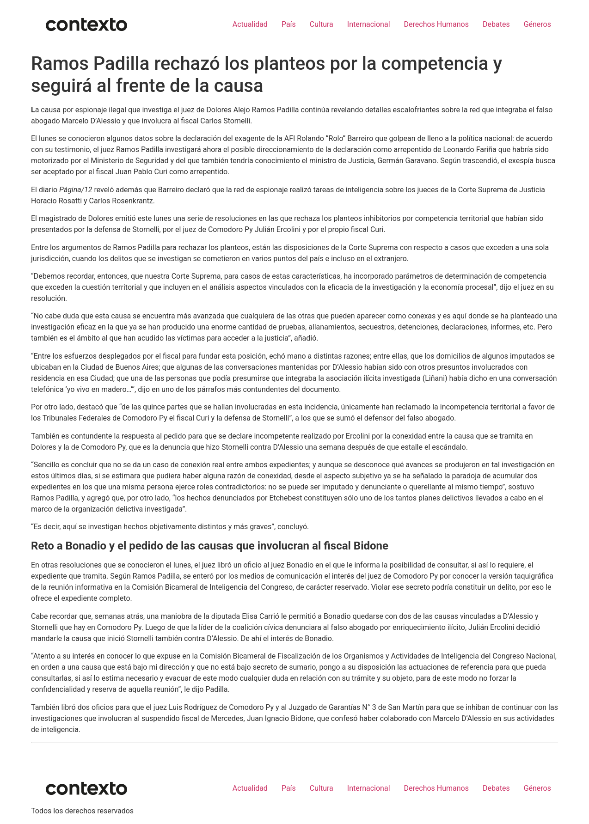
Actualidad (250, 24)
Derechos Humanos (436, 24)
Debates (496, 24)
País (289, 24)
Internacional (368, 24)
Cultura (321, 24)
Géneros (537, 24)
